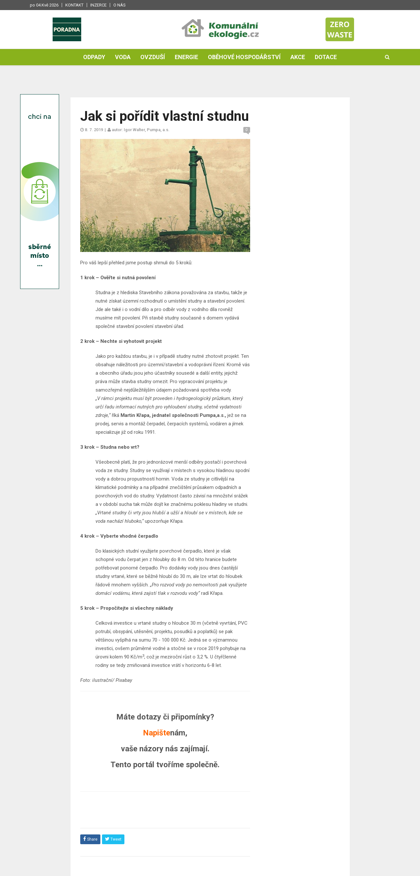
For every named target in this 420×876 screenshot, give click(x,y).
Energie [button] (186, 57)
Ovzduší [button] (152, 57)
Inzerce (98, 5)
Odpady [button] (94, 57)
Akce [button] (297, 57)
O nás (119, 5)
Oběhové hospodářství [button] (244, 57)
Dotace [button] (326, 57)
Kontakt (74, 5)
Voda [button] (123, 57)
